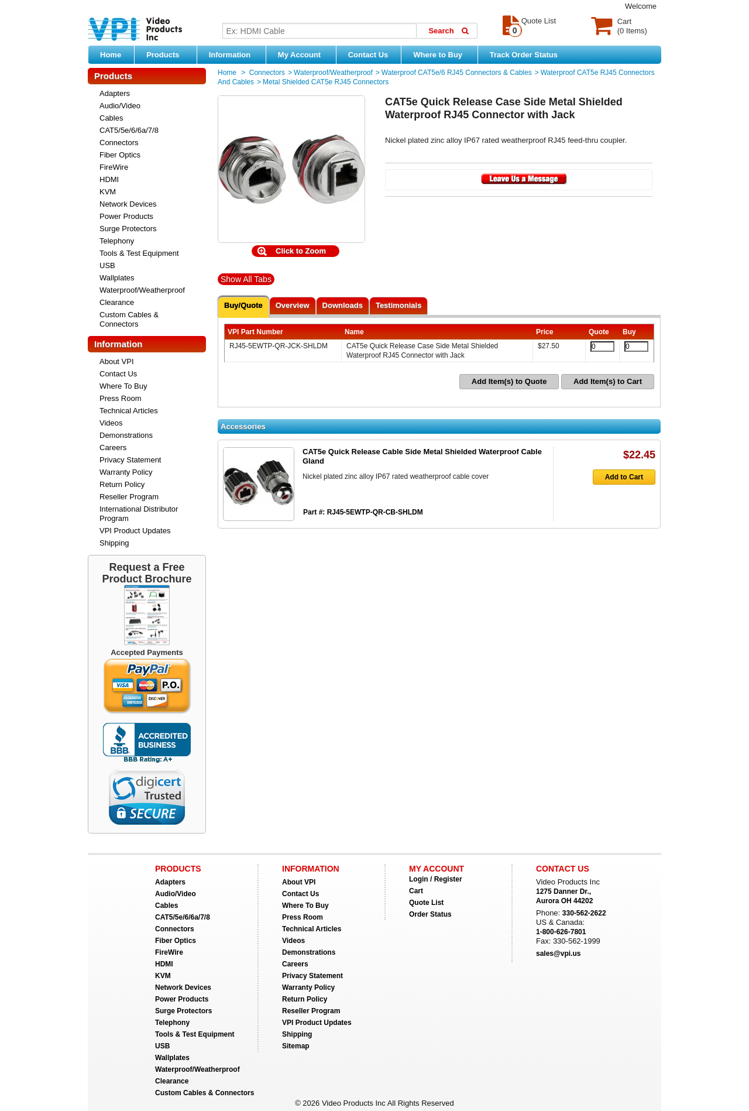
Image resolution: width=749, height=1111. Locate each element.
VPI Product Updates (134, 530)
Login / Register (435, 879)
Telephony (116, 240)
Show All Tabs (246, 279)
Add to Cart (618, 477)
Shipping (114, 543)
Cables (111, 118)
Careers (112, 447)
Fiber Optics (119, 154)
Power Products (126, 216)
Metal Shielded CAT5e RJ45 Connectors (326, 82)
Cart (416, 891)
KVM (107, 191)
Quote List (426, 903)
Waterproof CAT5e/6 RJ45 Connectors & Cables (457, 72)
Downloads (342, 305)
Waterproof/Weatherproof (142, 290)
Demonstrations (126, 435)
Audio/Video (119, 105)
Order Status (430, 914)
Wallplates (116, 277)
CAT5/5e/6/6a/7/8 (129, 130)
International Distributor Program (138, 514)
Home (110, 54)
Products (168, 54)
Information (234, 54)
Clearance (116, 302)
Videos (111, 423)
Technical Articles (128, 410)
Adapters (114, 93)
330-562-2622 (584, 913)
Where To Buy (123, 386)
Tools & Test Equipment (139, 253)
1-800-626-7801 (561, 932)
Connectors (118, 142)
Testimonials (399, 305)
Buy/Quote (243, 305)
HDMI (109, 179)
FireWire (113, 167)
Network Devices (128, 204)
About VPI (116, 361)
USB (107, 265)
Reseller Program (129, 496)
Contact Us (368, 54)
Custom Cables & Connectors (129, 319)
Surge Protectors (128, 228)
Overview (293, 305)
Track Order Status (524, 54)
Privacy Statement (130, 459)
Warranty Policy (126, 472)
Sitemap (296, 1046)
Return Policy (122, 484)
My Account (304, 54)
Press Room (120, 398)
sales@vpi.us (558, 953)
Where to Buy (442, 54)
